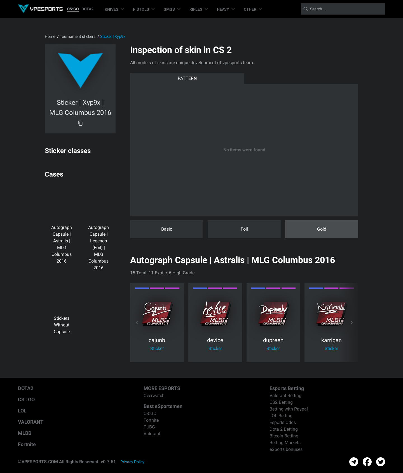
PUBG (149, 427)
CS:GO (73, 9)
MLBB (24, 433)
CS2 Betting (281, 402)
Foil (244, 229)
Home (50, 36)
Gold (321, 229)
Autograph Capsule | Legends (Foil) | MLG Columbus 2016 (98, 239)
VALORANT (30, 422)
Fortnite (27, 444)
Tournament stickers (77, 36)
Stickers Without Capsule (62, 308)
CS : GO (26, 399)
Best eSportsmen (163, 406)
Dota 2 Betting (284, 429)
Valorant (152, 433)
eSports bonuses (286, 449)
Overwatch (154, 395)
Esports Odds (283, 422)
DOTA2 (87, 9)
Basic (166, 229)
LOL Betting (281, 415)
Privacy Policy (132, 462)
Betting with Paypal (289, 409)
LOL (22, 411)
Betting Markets (285, 442)
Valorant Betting (285, 395)
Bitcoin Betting (284, 436)
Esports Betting (287, 388)
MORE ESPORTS (162, 388)
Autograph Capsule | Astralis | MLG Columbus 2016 (61, 235)
